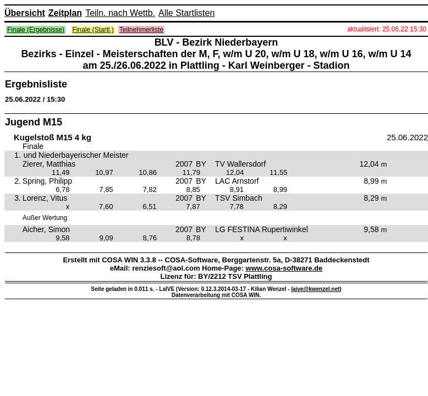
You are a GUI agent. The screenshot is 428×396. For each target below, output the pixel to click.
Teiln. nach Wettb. (120, 13)
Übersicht (24, 13)
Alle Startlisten (186, 13)
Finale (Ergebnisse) (35, 30)
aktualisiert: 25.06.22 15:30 (386, 29)
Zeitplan (65, 13)
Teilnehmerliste (141, 30)
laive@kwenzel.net (315, 289)
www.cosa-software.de (284, 268)
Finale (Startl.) (93, 30)
